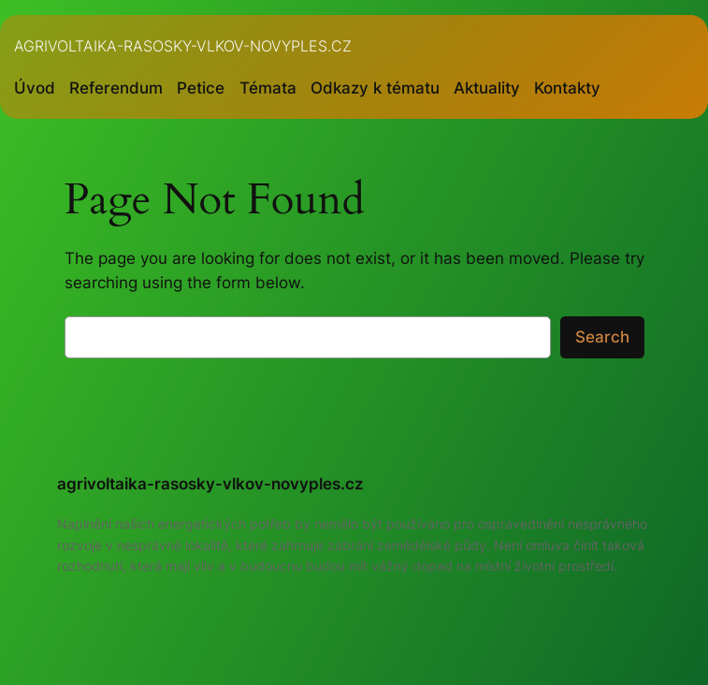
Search (602, 337)
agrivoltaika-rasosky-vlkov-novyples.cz (183, 45)
